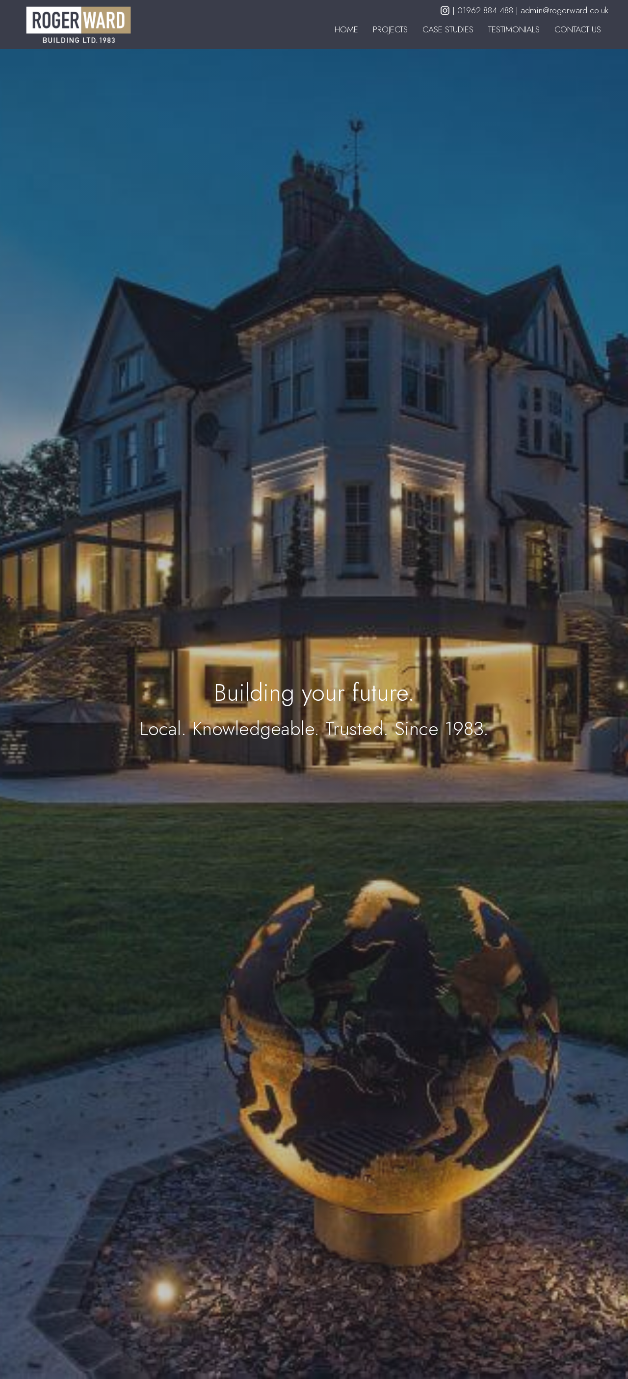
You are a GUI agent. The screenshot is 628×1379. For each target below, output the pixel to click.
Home (346, 29)
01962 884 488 (486, 10)
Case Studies (447, 29)
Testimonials (514, 29)
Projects (390, 29)
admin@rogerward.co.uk (564, 10)
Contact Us (577, 29)
